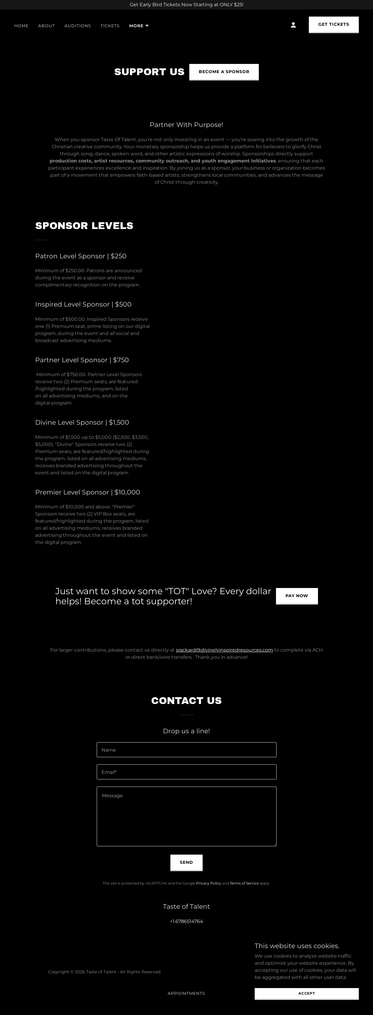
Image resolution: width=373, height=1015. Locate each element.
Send (186, 862)
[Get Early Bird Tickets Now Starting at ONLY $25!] (186, 4)
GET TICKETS (333, 24)
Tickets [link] (110, 25)
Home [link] (21, 25)
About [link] (46, 25)
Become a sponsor (224, 71)
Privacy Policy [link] (208, 883)
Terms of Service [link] (244, 883)
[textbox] (187, 749)
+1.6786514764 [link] (186, 921)
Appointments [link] (186, 993)
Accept (306, 993)
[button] (139, 25)
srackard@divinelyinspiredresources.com (224, 650)
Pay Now (297, 595)
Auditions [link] (77, 25)
